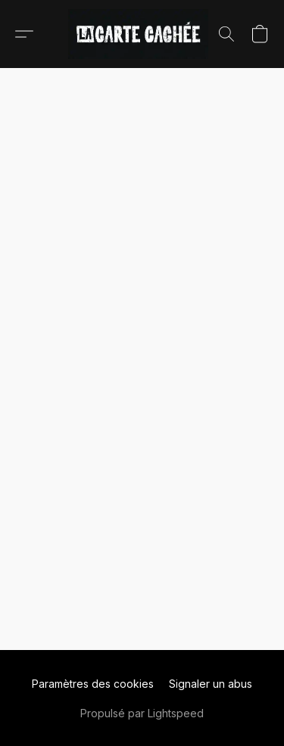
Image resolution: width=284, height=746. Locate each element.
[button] (142, 34)
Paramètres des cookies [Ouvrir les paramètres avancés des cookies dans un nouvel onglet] (93, 683)
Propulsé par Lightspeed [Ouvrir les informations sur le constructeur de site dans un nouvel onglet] (142, 713)
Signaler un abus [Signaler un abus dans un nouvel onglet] (210, 683)
